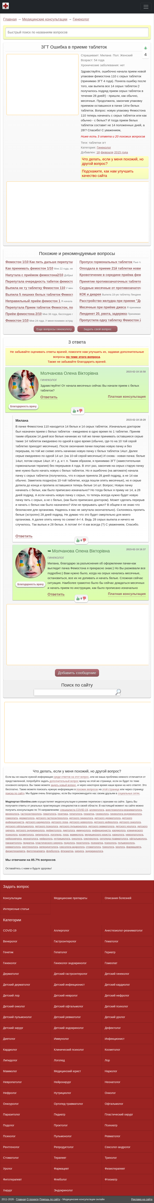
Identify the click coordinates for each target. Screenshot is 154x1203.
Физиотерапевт (115, 1168)
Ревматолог (112, 1136)
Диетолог (9, 1038)
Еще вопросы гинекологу (54, 329)
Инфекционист (115, 1038)
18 (98, 152)
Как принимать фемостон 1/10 (29, 268)
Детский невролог (66, 995)
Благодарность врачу (23, 406)
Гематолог (111, 941)
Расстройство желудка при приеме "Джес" (113, 301)
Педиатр (59, 1114)
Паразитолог (11, 1114)
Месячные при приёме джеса (103, 307)
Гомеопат (111, 963)
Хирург (7, 1190)
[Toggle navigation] (146, 7)
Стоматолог (11, 1157)
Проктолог (61, 1125)
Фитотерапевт (12, 1179)
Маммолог (10, 1071)
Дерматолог (11, 973)
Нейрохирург (62, 1082)
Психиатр (111, 1125)
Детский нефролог (117, 995)
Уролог (7, 1168)
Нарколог (111, 1071)
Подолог (8, 1125)
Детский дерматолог (16, 984)
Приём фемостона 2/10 (23, 314)
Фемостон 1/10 (16, 320)
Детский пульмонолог (17, 1017)
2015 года (121, 152)
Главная (10, 19)
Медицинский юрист (67, 1071)
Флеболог (60, 1179)
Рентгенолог (11, 1147)
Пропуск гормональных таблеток (106, 262)
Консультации (12, 898)
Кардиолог (10, 1049)
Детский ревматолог (67, 1017)
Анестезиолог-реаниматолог (124, 930)
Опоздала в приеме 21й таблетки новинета (114, 268)
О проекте (33, 1199)
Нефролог (10, 1093)
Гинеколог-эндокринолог (70, 963)
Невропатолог (12, 1082)
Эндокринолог (63, 1190)
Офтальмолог (114, 1103)
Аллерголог (61, 930)
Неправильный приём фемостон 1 (32, 301)
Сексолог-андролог (117, 1147)
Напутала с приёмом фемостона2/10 (34, 275)
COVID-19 (9, 930)
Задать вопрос (16, 886)
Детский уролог (115, 1017)
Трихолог (111, 1157)
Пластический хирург (119, 1114)
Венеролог (10, 941)
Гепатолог (60, 952)
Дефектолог (113, 1028)
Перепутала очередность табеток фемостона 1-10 (45, 281)
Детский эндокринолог (69, 1028)
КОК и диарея (90, 294)
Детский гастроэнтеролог (70, 973)
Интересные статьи (16, 909)
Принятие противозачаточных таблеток (111, 281)
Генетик (8, 952)
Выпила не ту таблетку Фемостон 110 (35, 288)
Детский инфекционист (69, 984)
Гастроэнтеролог (65, 941)
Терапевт (60, 1157)
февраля (107, 152)
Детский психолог (116, 1006)
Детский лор (11, 995)
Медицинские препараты (70, 898)
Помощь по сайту (49, 1199)
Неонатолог (112, 1082)
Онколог (110, 1093)
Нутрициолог (62, 1093)
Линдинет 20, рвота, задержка (103, 313)
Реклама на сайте (141, 1199)
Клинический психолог (69, 1049)
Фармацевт (61, 1168)
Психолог (9, 1136)
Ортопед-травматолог (68, 1103)
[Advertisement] (42, 84)
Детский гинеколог (117, 973)
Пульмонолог (63, 1136)
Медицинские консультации (44, 19)
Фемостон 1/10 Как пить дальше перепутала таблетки (48, 262)
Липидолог (10, 1060)
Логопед (59, 1060)
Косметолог (112, 1049)
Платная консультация (127, 397)
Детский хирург (13, 1028)
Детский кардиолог (117, 984)
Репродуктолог (64, 1147)
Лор (107, 1060)
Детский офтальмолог (68, 1006)
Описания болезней (118, 898)
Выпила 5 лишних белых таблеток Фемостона (42, 294)
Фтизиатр (111, 1179)
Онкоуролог (11, 1103)
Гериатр (110, 952)
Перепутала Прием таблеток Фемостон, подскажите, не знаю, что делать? (64, 307)
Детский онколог (14, 1006)
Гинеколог (81, 19)
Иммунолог (61, 1038)
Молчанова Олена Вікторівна (69, 373)
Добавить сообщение (77, 673)
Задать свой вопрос (97, 329)
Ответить (49, 397)
